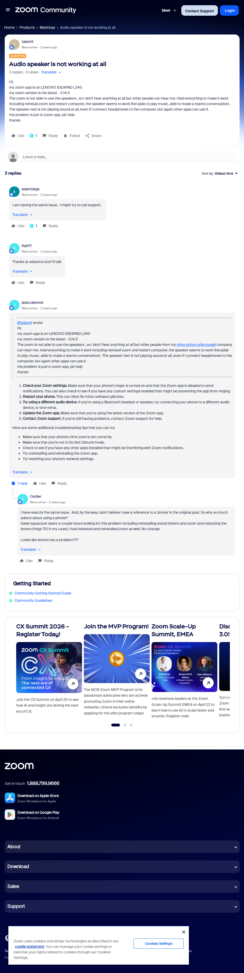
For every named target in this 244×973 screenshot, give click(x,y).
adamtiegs (30, 189)
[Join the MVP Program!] (117, 673)
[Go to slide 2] (125, 725)
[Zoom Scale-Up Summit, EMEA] (184, 673)
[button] (8, 10)
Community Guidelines (33, 600)
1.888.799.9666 (43, 783)
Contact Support (199, 11)
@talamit (24, 322)
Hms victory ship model (196, 344)
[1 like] (33, 136)
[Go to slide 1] (116, 725)
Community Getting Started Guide (42, 593)
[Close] (183, 932)
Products (27, 27)
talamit (27, 41)
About (13, 847)
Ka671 (27, 245)
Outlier (35, 496)
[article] (122, 208)
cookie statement (29, 946)
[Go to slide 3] (131, 725)
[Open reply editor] (122, 156)
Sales (13, 886)
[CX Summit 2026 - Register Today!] (49, 673)
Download (18, 866)
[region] (98, 945)
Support (16, 906)
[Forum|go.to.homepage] (45, 10)
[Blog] (8, 937)
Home (9, 27)
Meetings (47, 27)
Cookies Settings (158, 943)
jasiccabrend (32, 302)
